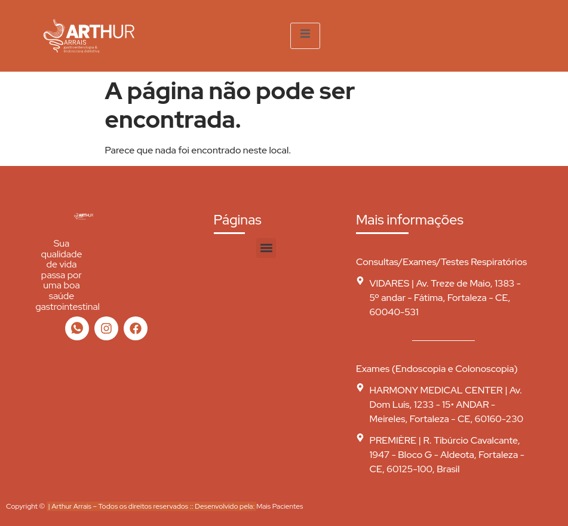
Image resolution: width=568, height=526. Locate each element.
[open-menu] (305, 35)
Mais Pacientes (279, 506)
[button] (266, 248)
